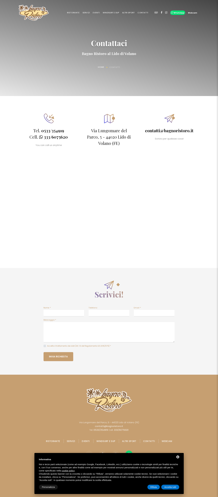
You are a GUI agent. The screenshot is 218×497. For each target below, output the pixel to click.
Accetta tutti (170, 487)
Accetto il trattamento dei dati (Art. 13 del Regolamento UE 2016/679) (78, 346)
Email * (137, 307)
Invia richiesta (58, 356)
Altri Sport (128, 12)
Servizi (86, 12)
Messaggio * (50, 320)
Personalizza (48, 487)
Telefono (93, 307)
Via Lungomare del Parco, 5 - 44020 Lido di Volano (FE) (109, 137)
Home (101, 67)
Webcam (167, 441)
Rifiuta (153, 487)
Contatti (143, 12)
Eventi (96, 12)
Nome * (47, 307)
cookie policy (68, 470)
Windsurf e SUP (111, 12)
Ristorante (73, 12)
